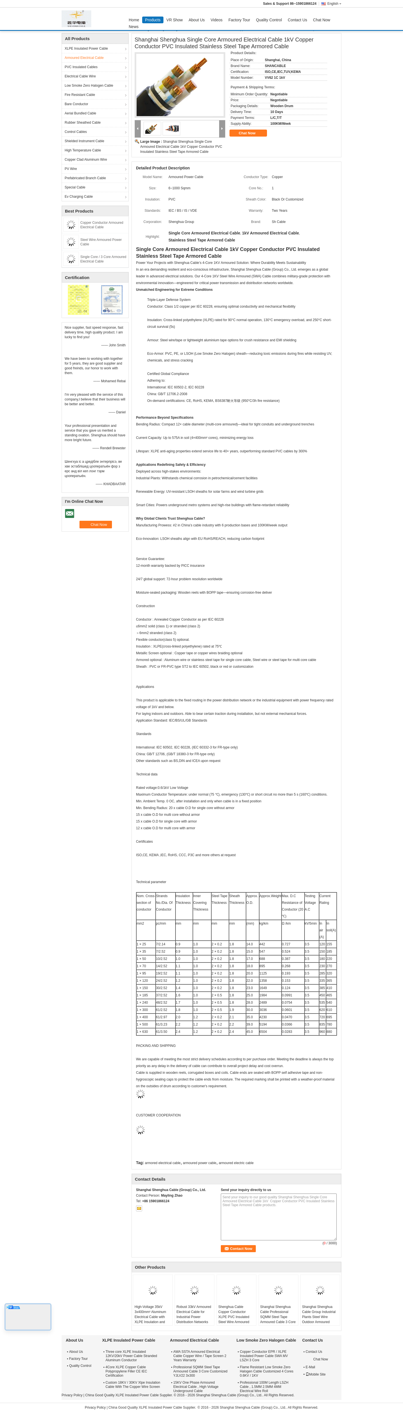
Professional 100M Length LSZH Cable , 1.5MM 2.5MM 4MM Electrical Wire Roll (264, 1387)
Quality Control (269, 20)
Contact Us (297, 20)
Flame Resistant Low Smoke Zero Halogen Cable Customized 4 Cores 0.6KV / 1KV (266, 1371)
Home (134, 20)
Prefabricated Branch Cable (85, 178)
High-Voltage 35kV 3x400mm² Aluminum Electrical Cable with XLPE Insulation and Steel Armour (150, 1317)
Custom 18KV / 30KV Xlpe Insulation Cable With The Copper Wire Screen (133, 1385)
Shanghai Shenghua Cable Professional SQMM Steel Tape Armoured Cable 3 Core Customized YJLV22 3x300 (278, 1319)
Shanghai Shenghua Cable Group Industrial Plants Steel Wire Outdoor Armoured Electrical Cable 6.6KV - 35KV (320, 1319)
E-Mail (310, 1367)
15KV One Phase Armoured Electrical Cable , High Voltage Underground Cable (195, 1387)
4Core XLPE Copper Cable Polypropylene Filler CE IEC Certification (126, 1371)
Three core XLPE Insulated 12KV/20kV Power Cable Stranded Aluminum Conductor (131, 1356)
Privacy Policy (72, 1395)
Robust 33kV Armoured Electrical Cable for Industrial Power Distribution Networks (193, 1314)
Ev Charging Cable (79, 197)
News (134, 26)
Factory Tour (239, 20)
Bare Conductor (76, 104)
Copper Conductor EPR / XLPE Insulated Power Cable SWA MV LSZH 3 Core (264, 1356)
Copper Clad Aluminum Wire (86, 160)
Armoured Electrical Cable (84, 58)
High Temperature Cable (83, 150)
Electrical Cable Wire (80, 76)
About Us (197, 20)
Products (152, 20)
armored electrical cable (163, 1163)
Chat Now (321, 20)
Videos (217, 20)
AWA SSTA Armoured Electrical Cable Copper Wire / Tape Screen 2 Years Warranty (199, 1356)
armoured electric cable (236, 1163)
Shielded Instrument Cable (84, 141)
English (334, 4)
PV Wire (71, 169)
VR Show (175, 20)
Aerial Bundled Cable (80, 113)
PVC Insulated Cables (81, 67)
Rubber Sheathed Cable (83, 123)
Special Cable (75, 187)
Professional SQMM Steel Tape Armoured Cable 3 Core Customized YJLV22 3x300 (200, 1371)
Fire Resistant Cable (80, 95)
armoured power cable (199, 1163)
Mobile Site (315, 1374)
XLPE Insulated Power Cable (86, 48)
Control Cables (76, 132)
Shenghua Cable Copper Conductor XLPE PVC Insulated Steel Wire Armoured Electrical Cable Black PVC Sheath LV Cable (234, 1319)
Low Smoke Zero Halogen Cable (89, 85)
